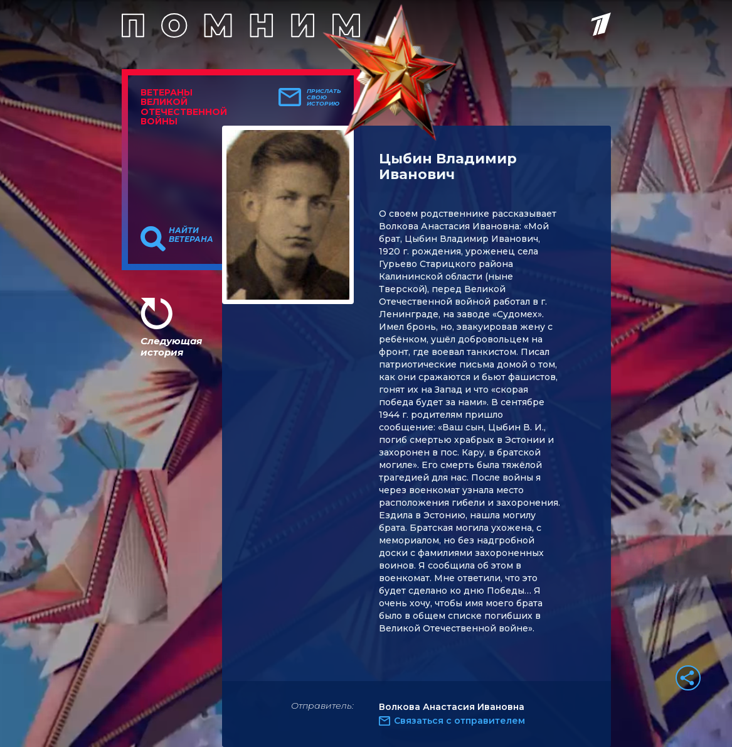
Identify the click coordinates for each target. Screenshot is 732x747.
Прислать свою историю (324, 97)
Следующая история (171, 346)
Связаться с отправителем (459, 720)
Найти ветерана (191, 235)
